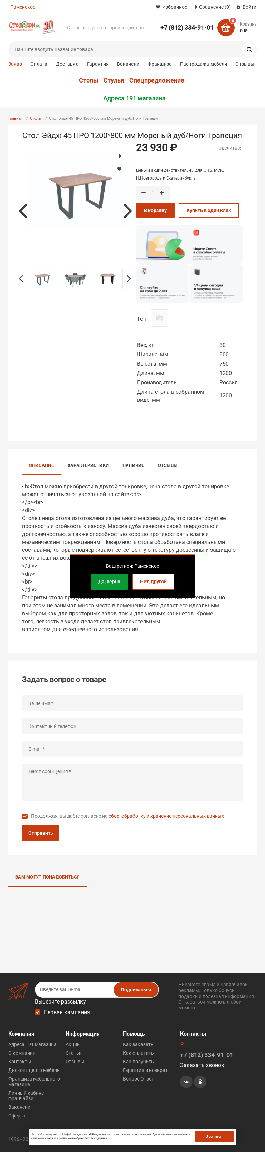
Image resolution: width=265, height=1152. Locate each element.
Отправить (40, 833)
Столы (88, 80)
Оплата (39, 64)
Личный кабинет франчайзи (27, 1095)
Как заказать (138, 1044)
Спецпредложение (156, 80)
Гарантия (98, 64)
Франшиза (160, 64)
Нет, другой (153, 581)
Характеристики (88, 465)
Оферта (16, 1116)
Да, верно (109, 581)
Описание (41, 465)
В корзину (155, 210)
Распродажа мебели (203, 64)
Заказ (15, 64)
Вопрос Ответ (138, 1079)
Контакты (19, 1061)
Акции (73, 1044)
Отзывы (244, 64)
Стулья (114, 80)
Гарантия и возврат (145, 1070)
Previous (23, 211)
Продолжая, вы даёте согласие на (127, 816)
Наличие (133, 465)
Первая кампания (67, 1012)
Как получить (138, 1061)
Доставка (67, 64)
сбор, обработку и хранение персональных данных (166, 816)
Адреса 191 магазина (134, 98)
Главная (15, 118)
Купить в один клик (209, 210)
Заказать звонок (202, 1065)
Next (128, 211)
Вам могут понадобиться (47, 877)
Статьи (74, 1053)
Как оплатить (138, 1053)
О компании (22, 1053)
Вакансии (128, 64)
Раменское (22, 7)
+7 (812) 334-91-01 (187, 27)
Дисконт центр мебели (34, 1070)
